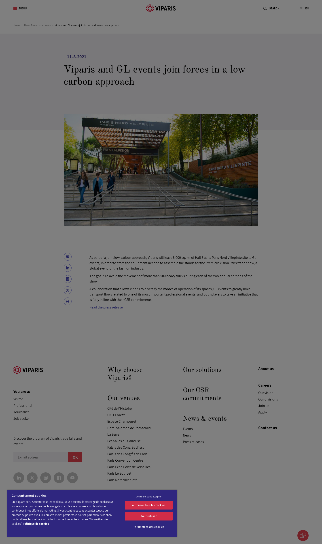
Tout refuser (149, 516)
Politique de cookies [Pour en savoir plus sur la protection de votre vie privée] (36, 524)
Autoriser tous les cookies (148, 505)
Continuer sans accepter (149, 496)
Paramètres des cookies (148, 527)
